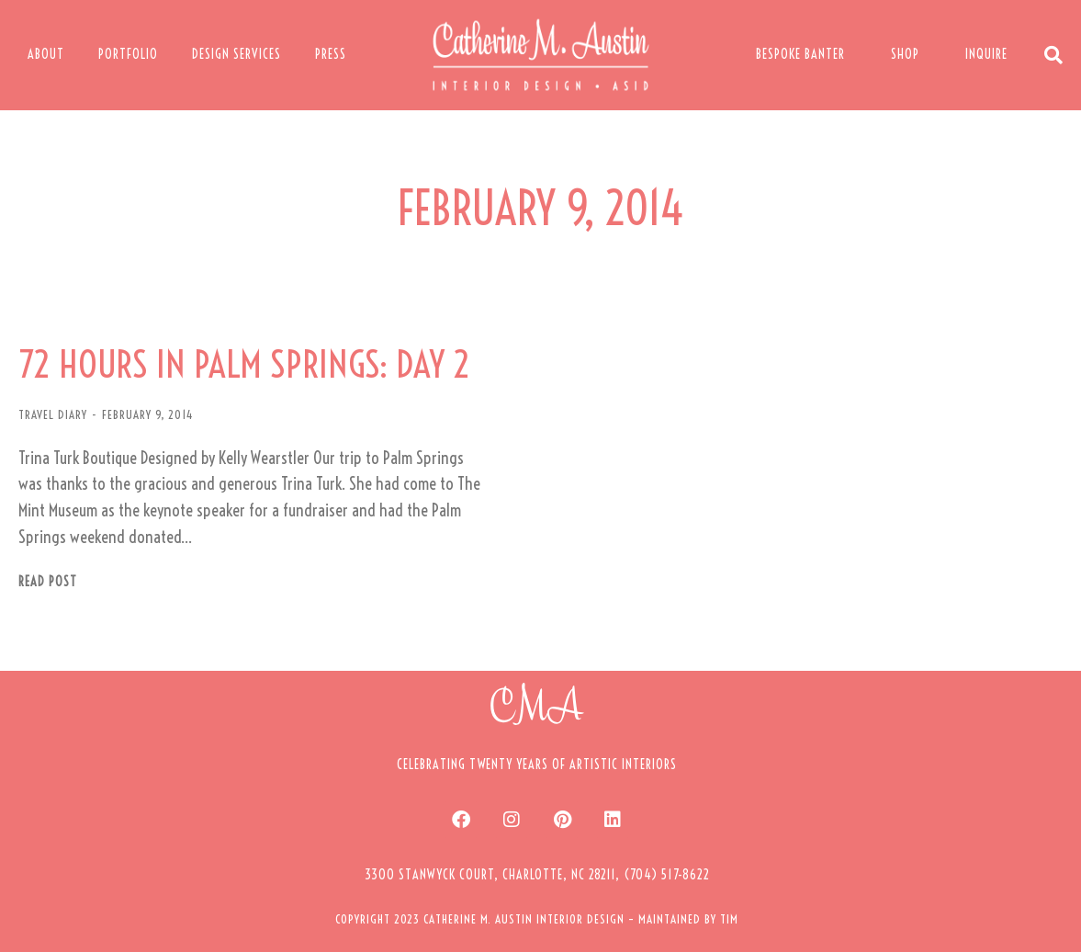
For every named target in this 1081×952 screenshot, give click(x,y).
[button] (537, 874)
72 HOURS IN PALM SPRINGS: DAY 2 (244, 365)
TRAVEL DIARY (52, 414)
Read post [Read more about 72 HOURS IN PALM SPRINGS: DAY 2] (47, 582)
